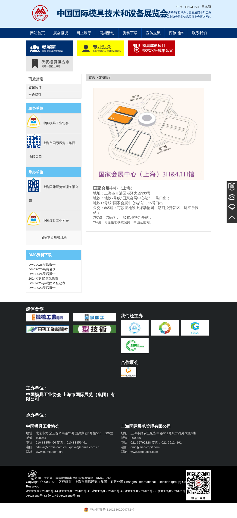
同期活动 (107, 33)
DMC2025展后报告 (42, 264)
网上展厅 (83, 33)
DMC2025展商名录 (42, 269)
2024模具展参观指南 (43, 278)
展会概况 (60, 33)
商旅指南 (176, 33)
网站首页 (37, 33)
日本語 (206, 7)
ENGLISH (192, 7)
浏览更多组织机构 (54, 238)
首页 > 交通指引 (100, 77)
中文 (179, 7)
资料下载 (130, 33)
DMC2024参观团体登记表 (46, 283)
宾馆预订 (34, 87)
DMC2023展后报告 (42, 288)
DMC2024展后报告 (42, 274)
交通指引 (34, 94)
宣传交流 (153, 33)
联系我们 (199, 33)
